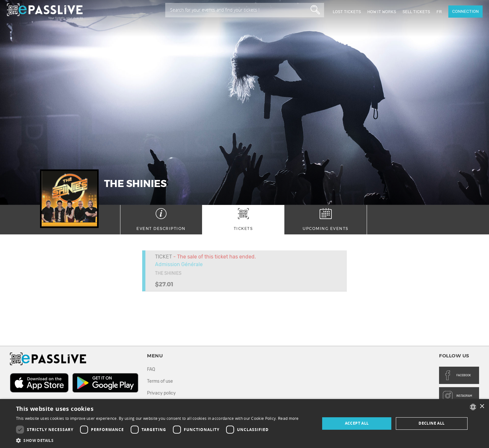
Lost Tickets (347, 11)
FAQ (151, 369)
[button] (157, 440)
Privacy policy (161, 393)
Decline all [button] (431, 423)
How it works (381, 11)
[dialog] (244, 423)
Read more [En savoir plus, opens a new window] (288, 418)
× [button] (481, 406)
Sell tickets (416, 11)
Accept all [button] (357, 423)
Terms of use (160, 381)
